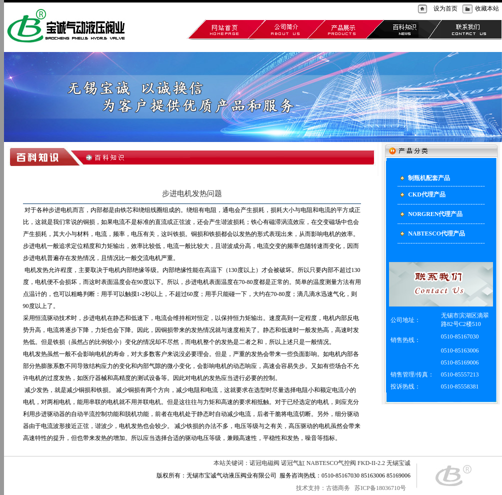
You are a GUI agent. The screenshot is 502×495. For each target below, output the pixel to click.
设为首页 (446, 8)
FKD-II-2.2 (371, 463)
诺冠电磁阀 (265, 463)
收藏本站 (487, 8)
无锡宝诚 (398, 463)
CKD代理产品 (191, 43)
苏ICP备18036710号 (381, 488)
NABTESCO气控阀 (331, 463)
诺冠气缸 (293, 463)
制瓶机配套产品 (150, 43)
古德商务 (338, 488)
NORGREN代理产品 (237, 43)
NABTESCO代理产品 (292, 43)
